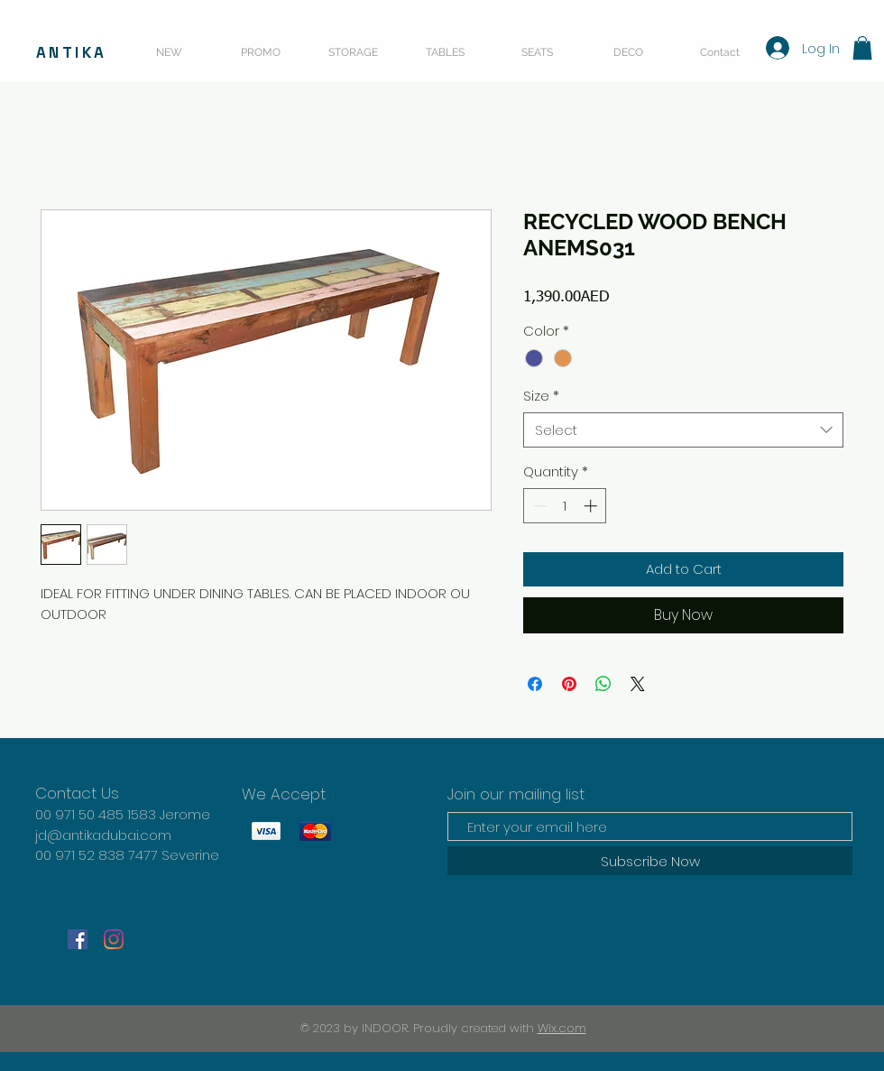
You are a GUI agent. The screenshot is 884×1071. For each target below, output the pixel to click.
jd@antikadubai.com (103, 835)
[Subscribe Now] (649, 860)
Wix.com (562, 1028)
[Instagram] (114, 939)
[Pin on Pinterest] (569, 684)
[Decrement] (538, 505)
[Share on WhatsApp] (603, 684)
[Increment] (592, 505)
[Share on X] (638, 684)
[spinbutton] (565, 505)
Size (541, 395)
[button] (862, 48)
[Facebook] (77, 939)
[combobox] (683, 430)
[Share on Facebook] (535, 684)
